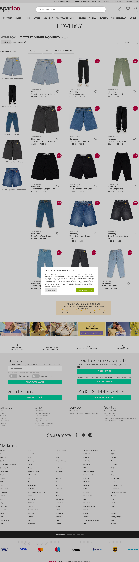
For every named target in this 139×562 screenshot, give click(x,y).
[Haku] (102, 9)
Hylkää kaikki (50, 290)
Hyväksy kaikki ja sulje (85, 290)
